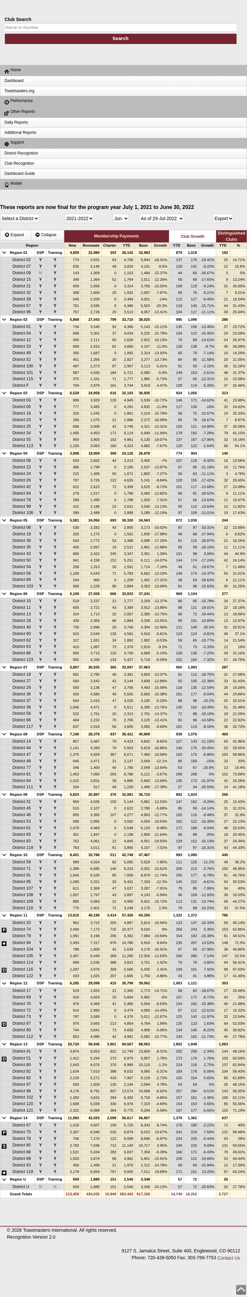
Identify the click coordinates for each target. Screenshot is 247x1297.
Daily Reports (16, 122)
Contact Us (228, 1258)
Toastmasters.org (19, 91)
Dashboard (13, 80)
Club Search (18, 19)
